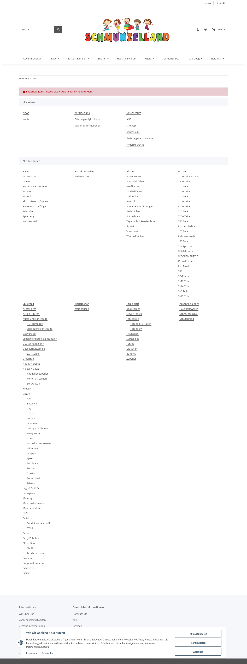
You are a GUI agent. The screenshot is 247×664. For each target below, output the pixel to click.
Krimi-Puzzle (185, 261)
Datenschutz (48, 653)
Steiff (30, 548)
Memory (27, 498)
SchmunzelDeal (188, 313)
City (29, 408)
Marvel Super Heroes (39, 443)
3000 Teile (184, 201)
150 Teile (183, 241)
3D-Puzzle (184, 276)
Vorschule (132, 231)
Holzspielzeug (31, 368)
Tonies (130, 343)
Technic (31, 468)
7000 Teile (184, 216)
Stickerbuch (133, 216)
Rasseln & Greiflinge (34, 206)
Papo (25, 533)
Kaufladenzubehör (37, 373)
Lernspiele (29, 493)
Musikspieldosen (32, 508)
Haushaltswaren (189, 308)
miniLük (131, 201)
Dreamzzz (32, 423)
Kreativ (27, 388)
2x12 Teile (184, 281)
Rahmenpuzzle (186, 236)
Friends (31, 483)
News (208, 3)
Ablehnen (198, 651)
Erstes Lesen (133, 176)
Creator (31, 473)
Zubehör (131, 358)
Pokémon (28, 558)
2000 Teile (184, 191)
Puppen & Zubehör (34, 563)
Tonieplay (136, 328)
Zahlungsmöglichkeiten (88, 119)
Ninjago (31, 453)
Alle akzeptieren (198, 634)
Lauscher (131, 348)
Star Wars (32, 463)
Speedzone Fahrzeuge (39, 328)
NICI (25, 513)
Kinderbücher (134, 191)
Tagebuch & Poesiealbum (141, 221)
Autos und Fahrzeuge (35, 318)
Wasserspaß (30, 221)
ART (29, 398)
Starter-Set (132, 338)
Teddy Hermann (36, 553)
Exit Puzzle (184, 266)
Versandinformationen (88, 125)
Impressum (32, 653)
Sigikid (26, 573)
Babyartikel (29, 333)
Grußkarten (133, 186)
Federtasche (82, 176)
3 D (180, 271)
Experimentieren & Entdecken (40, 338)
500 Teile (183, 211)
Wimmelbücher (135, 236)
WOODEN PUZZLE (188, 256)
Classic (31, 413)
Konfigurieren (198, 642)
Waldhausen (82, 308)
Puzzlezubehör (186, 226)
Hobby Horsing (31, 363)
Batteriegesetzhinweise (139, 138)
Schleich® (28, 568)
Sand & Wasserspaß (38, 523)
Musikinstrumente (33, 503)
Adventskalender (189, 303)
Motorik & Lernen (37, 378)
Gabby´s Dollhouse (37, 428)
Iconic (30, 438)
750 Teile (183, 221)
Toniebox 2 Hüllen (141, 323)
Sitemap (131, 125)
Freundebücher (135, 181)
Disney (31, 418)
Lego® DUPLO (31, 488)
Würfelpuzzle (185, 251)
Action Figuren (31, 313)
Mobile (27, 191)
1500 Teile (184, 181)
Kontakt (220, 3)
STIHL (30, 528)
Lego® (26, 393)
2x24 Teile (184, 286)
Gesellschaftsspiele (34, 348)
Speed (30, 458)
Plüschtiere (29, 543)
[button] (198, 29)
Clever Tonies (134, 313)
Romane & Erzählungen (140, 206)
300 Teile (183, 196)
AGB (128, 119)
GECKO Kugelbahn (33, 343)
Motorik (27, 196)
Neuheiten (132, 333)
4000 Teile (184, 206)
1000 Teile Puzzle (188, 176)
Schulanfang (187, 318)
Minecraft (32, 448)
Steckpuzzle (185, 246)
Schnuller (28, 211)
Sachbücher (133, 211)
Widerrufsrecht (135, 144)
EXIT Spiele (33, 353)
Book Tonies (133, 308)
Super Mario (34, 478)
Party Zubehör (31, 538)
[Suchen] (37, 29)
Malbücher (132, 196)
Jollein (26, 181)
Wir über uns (82, 112)
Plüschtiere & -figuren (35, 201)
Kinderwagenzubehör (35, 186)
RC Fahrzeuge (35, 323)
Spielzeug (28, 216)
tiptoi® (130, 226)
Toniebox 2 (132, 318)
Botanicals (33, 403)
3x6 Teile (183, 291)
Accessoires (29, 176)
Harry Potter (34, 433)
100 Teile (183, 231)
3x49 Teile (184, 296)
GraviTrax (28, 358)
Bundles (131, 353)
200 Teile (183, 186)
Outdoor (27, 518)
